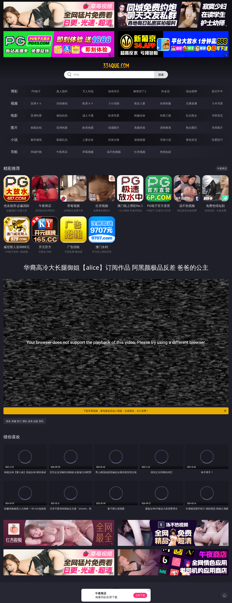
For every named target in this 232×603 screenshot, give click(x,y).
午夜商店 (62, 152)
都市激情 (36, 140)
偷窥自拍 (36, 127)
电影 (14, 115)
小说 (14, 139)
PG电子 (36, 91)
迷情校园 (139, 140)
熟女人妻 (139, 103)
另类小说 (165, 140)
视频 (14, 103)
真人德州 (62, 91)
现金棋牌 (191, 91)
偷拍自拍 (62, 115)
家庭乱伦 (62, 140)
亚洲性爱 (36, 115)
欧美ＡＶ (87, 103)
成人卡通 (87, 115)
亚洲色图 (62, 127)
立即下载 (140, 595)
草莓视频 (87, 152)
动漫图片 (113, 127)
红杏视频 (139, 152)
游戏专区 (113, 91)
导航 (14, 151)
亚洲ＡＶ (36, 103)
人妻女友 (87, 140)
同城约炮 (36, 152)
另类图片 (217, 127)
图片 (14, 127)
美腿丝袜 (139, 127)
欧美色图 (87, 127)
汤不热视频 (114, 152)
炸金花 (165, 91)
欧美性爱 (113, 115)
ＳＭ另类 (217, 103)
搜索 (161, 75)
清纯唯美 (165, 127)
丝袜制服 (165, 103)
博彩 (14, 91)
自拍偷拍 (62, 103)
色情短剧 (165, 152)
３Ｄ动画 (113, 103)
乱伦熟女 (191, 115)
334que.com (116, 65)
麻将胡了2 (139, 91)
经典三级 (165, 115)
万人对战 (87, 91)
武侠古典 (113, 140)
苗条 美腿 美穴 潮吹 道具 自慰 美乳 (25, 421)
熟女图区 (191, 127)
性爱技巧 (217, 140)
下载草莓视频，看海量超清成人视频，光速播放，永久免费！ (155, 411)
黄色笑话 (191, 140)
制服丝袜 (139, 115)
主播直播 (191, 103)
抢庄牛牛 (217, 91)
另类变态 (217, 115)
